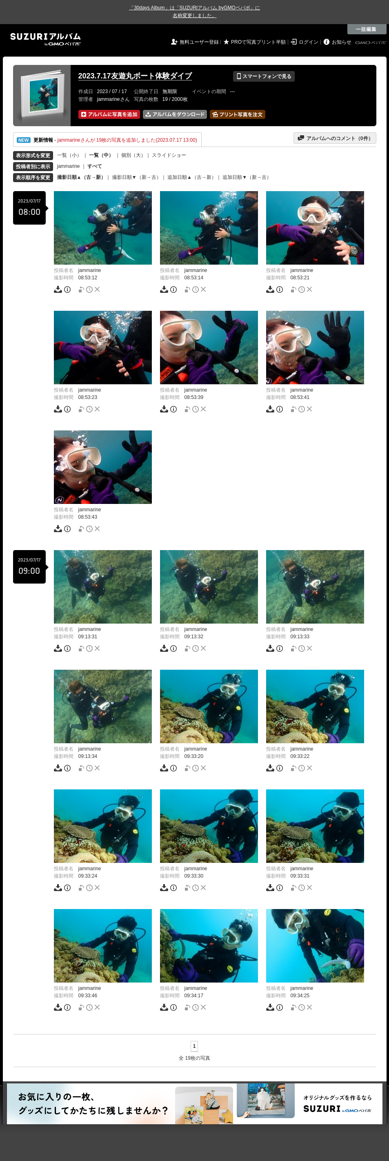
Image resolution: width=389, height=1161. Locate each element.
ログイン (308, 42)
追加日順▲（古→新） (191, 177)
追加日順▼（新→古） (246, 177)
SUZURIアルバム (45, 39)
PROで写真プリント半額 (258, 42)
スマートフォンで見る (263, 76)
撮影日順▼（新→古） (136, 177)
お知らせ (341, 42)
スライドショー (169, 155)
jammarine (68, 166)
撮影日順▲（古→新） (81, 177)
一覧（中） (101, 155)
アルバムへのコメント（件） (335, 138)
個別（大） (133, 155)
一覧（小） (69, 155)
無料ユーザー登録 (199, 42)
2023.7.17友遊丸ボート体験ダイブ (135, 76)
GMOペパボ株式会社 (371, 43)
